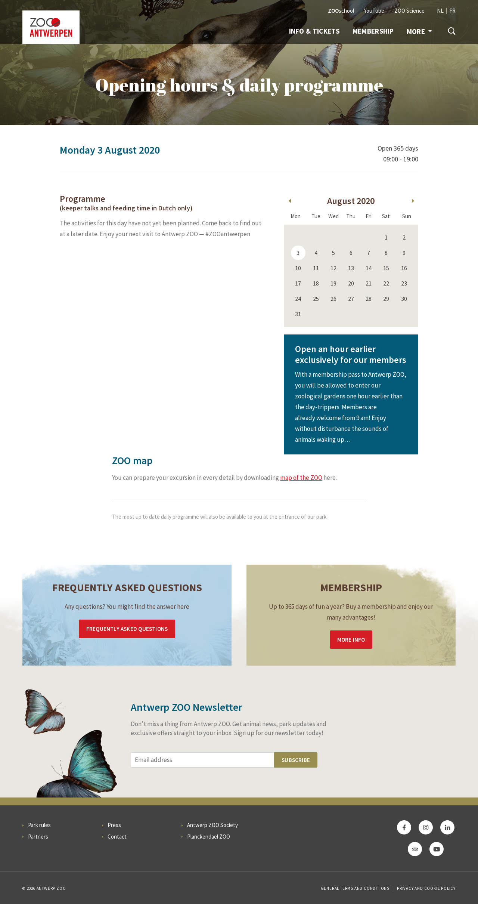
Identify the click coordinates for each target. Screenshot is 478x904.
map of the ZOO (301, 477)
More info (351, 639)
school (341, 10)
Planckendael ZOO (208, 836)
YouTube (374, 10)
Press (114, 825)
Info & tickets (314, 31)
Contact (117, 836)
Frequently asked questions (127, 628)
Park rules (39, 825)
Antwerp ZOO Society (212, 825)
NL (440, 10)
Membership (373, 31)
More (419, 31)
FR (452, 10)
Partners (38, 836)
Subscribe (296, 759)
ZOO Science (409, 10)
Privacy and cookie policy (426, 888)
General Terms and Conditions (355, 888)
